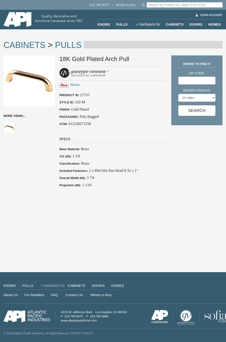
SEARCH (196, 110)
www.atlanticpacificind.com (79, 320)
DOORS (196, 24)
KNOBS (103, 24)
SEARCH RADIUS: (197, 90)
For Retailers (34, 295)
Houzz (75, 85)
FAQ (54, 295)
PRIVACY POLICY (81, 333)
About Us (10, 295)
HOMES (214, 24)
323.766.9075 (99, 5)
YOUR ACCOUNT (211, 15)
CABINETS (175, 24)
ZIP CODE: (197, 73)
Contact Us (74, 295)
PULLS (121, 24)
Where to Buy (125, 5)
